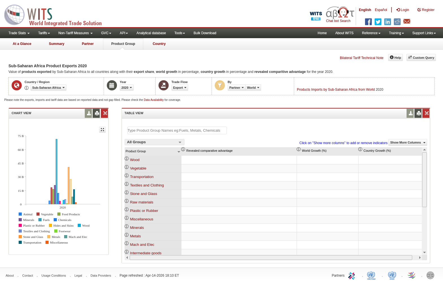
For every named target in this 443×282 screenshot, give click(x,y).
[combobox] (154, 142)
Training (396, 33)
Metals (135, 236)
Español (381, 10)
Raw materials (141, 202)
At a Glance (22, 44)
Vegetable (138, 168)
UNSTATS (392, 275)
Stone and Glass (143, 194)
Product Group (123, 44)
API (124, 33)
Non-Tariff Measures (75, 33)
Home (322, 33)
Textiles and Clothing (147, 185)
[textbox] (177, 130)
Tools (179, 33)
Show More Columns (407, 142)
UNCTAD (372, 275)
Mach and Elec (142, 244)
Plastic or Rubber (144, 211)
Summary (56, 44)
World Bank (431, 275)
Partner (88, 44)
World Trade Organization (412, 275)
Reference (371, 33)
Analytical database (151, 33)
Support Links (424, 33)
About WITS (344, 33)
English (365, 10)
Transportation (141, 177)
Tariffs (44, 33)
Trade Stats (19, 33)
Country (159, 44)
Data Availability (154, 99)
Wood (135, 160)
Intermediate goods (145, 253)
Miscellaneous (141, 219)
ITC (352, 275)
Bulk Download (205, 33)
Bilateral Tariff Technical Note (361, 58)
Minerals (137, 227)
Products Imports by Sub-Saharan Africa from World (336, 90)
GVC (106, 33)
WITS (56, 14)
